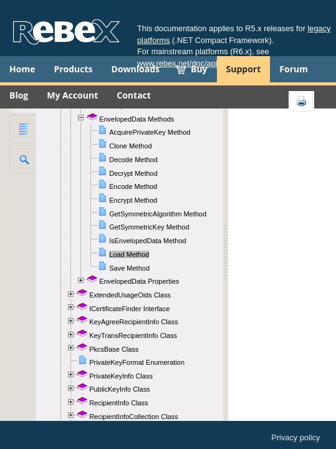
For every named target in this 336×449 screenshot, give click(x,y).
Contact (134, 95)
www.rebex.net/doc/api (177, 63)
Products (73, 69)
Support (243, 69)
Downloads (136, 69)
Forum (293, 69)
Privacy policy (295, 437)
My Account (72, 95)
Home (22, 69)
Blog (18, 95)
